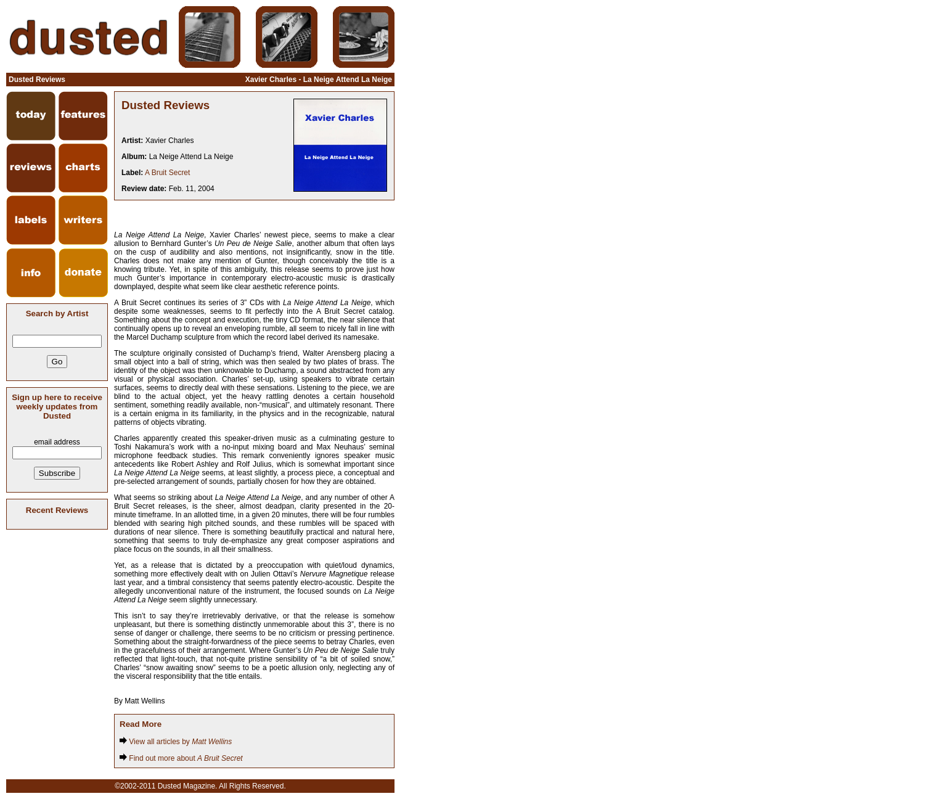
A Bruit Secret (167, 172)
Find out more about (181, 758)
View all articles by (176, 741)
